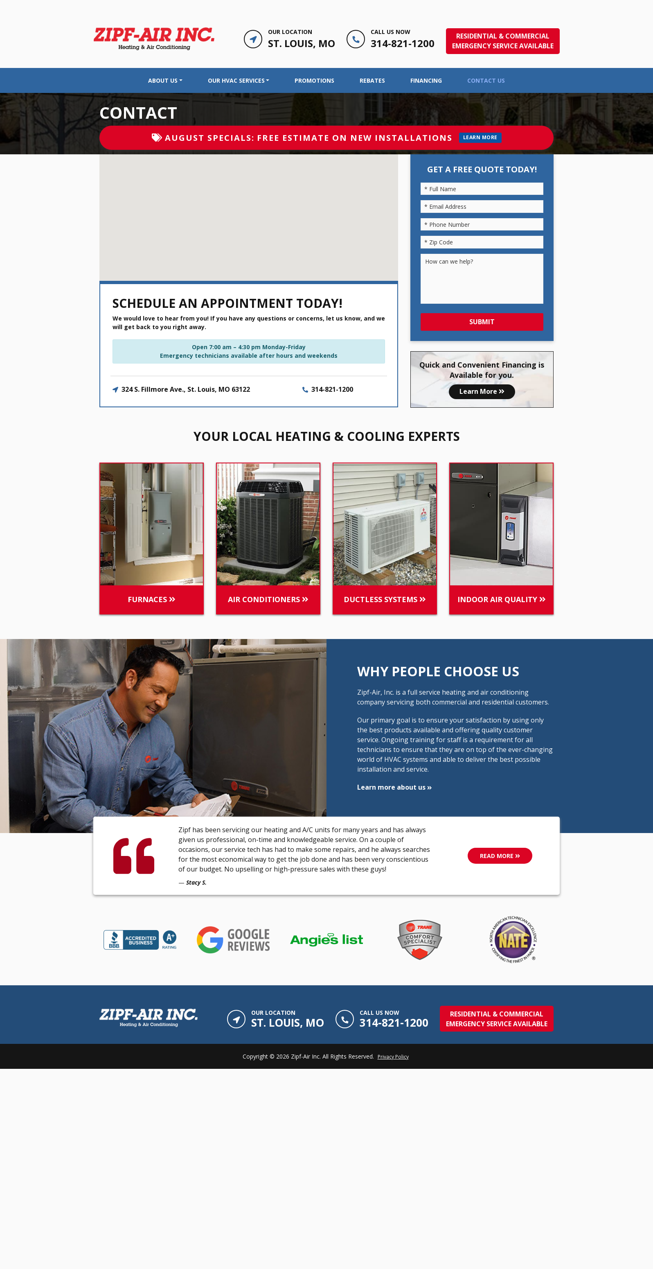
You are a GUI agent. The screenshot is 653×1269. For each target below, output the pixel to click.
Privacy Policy (393, 1056)
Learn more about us (394, 787)
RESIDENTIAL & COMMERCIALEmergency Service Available (503, 41)
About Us (163, 80)
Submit (482, 321)
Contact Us (486, 80)
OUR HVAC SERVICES (236, 80)
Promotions (314, 80)
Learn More (481, 391)
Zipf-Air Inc (305, 1056)
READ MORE (500, 856)
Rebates (372, 80)
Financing (426, 80)
